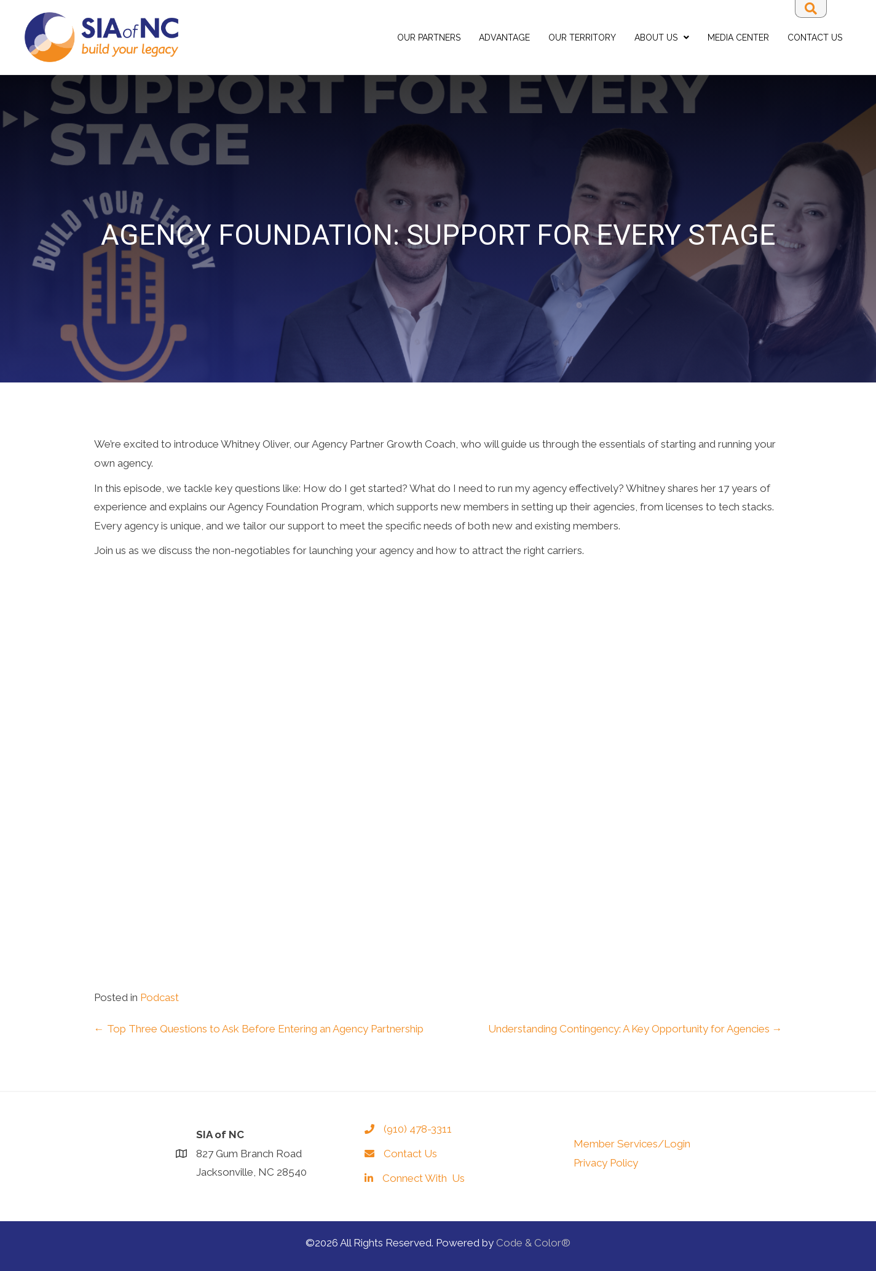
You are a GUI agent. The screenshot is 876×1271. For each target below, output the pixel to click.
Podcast (159, 997)
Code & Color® (533, 1243)
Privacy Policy (606, 1163)
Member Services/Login (632, 1144)
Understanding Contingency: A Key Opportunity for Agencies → (635, 1029)
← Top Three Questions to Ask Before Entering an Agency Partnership (259, 1029)
